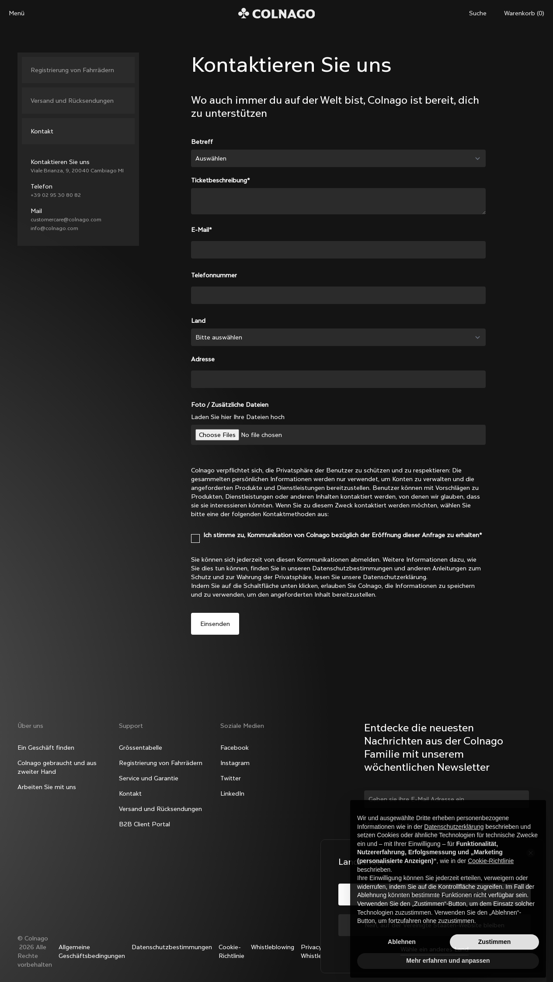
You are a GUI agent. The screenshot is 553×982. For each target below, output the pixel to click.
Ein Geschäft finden (45, 747)
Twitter (230, 778)
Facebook (234, 747)
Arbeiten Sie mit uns (46, 787)
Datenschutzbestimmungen (172, 947)
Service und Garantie (148, 778)
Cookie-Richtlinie (231, 951)
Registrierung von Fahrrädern (72, 70)
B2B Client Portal (144, 824)
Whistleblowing (272, 947)
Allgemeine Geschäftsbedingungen (92, 951)
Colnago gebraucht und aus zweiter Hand (57, 767)
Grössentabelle (140, 747)
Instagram (235, 763)
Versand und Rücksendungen (72, 101)
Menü (16, 13)
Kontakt (42, 131)
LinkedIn (232, 793)
